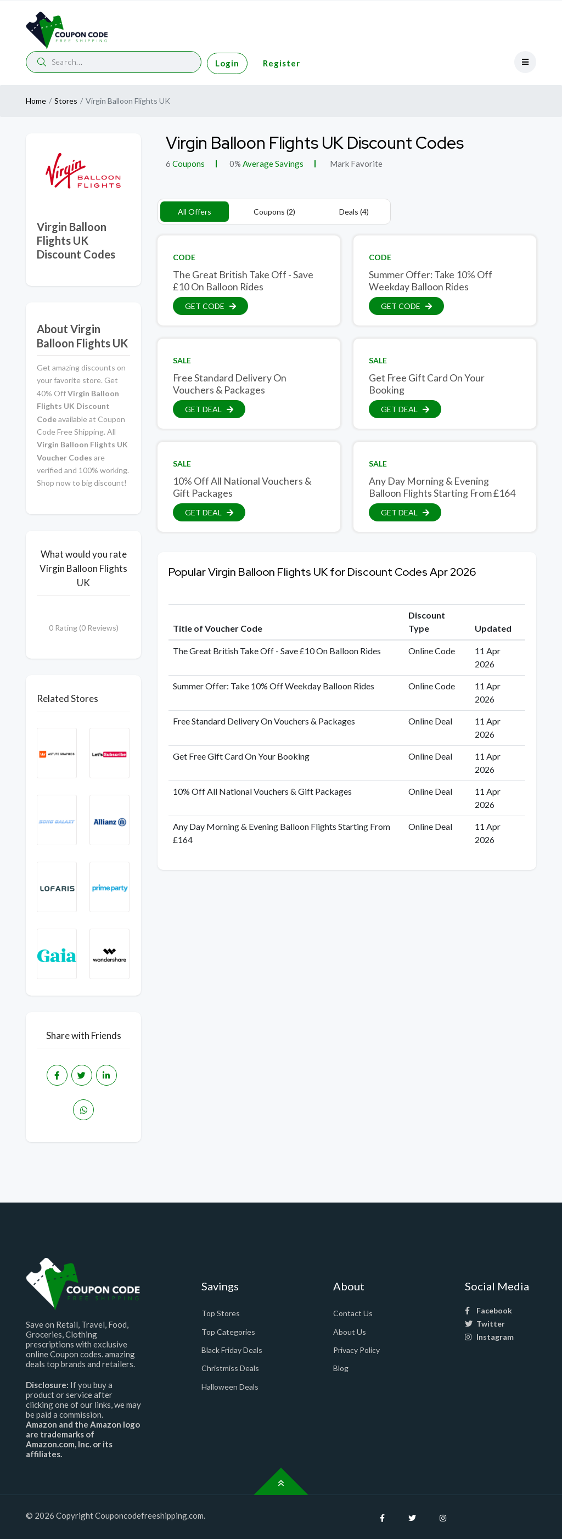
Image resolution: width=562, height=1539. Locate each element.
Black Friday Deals (231, 1350)
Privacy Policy (356, 1350)
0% (235, 163)
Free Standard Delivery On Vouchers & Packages (229, 383)
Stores (65, 100)
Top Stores (220, 1313)
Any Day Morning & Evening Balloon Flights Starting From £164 (442, 486)
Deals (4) (354, 211)
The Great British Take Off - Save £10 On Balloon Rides (243, 280)
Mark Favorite (355, 163)
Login (227, 63)
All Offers (194, 211)
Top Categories (228, 1331)
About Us (349, 1331)
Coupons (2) (274, 211)
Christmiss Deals (230, 1368)
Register (281, 63)
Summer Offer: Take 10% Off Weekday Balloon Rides (430, 280)
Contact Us (353, 1313)
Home (36, 100)
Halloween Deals (229, 1386)
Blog (341, 1368)
